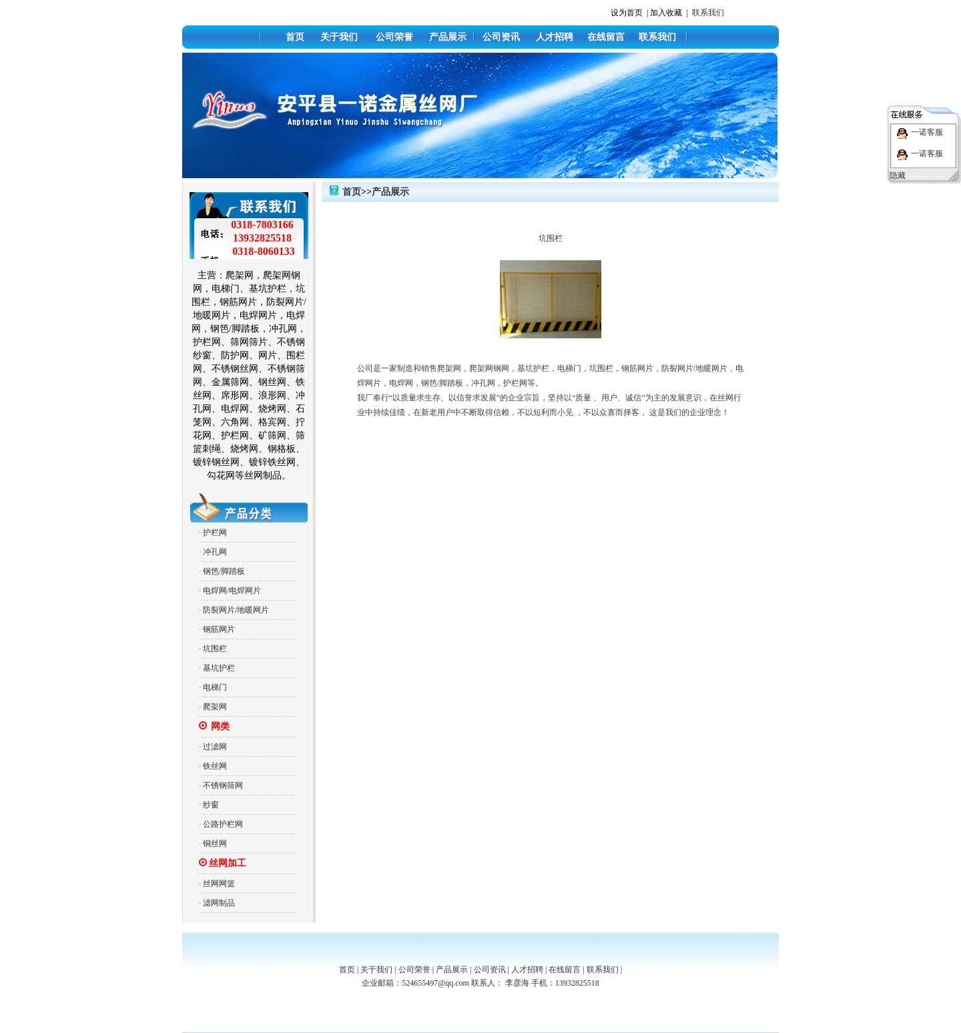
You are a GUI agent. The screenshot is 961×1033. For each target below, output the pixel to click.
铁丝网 (215, 766)
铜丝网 (215, 843)
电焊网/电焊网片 (232, 590)
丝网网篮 (219, 883)
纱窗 (211, 804)
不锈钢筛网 (223, 785)
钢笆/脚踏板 (224, 571)
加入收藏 (666, 12)
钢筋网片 (219, 629)
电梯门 (215, 687)
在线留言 (606, 37)
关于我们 (339, 37)
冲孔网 (215, 552)
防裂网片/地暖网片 (236, 610)
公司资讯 (501, 37)
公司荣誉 (394, 37)
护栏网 (215, 532)
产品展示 (447, 37)
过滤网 (215, 746)
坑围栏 (215, 648)
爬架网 (215, 706)
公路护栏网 (223, 824)
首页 (295, 37)
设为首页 (627, 12)
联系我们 (708, 12)
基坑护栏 (219, 668)
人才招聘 (554, 37)
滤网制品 (219, 903)
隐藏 (898, 175)
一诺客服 (927, 132)
